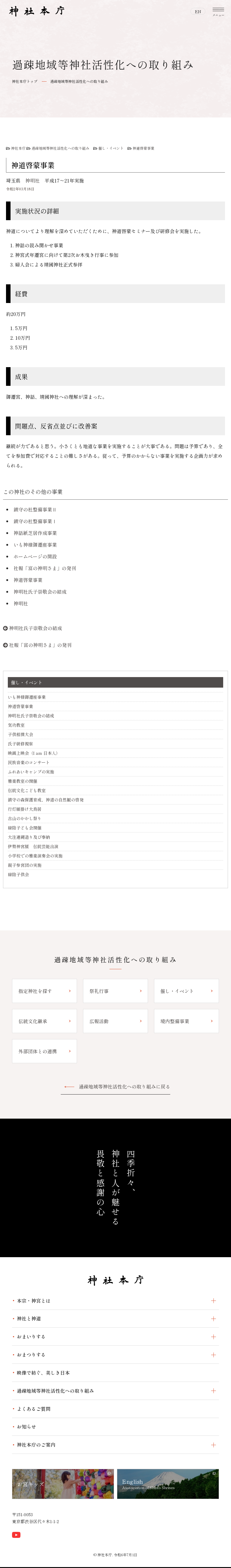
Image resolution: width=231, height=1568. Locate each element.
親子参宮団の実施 (25, 865)
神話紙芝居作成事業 (35, 532)
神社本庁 (18, 148)
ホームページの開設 (35, 556)
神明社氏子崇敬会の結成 (40, 591)
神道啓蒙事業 (143, 148)
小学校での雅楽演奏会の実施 (35, 856)
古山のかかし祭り (25, 818)
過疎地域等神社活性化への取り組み (79, 81)
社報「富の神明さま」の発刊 (45, 568)
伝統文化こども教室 (27, 790)
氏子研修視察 (20, 744)
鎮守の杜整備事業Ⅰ (35, 521)
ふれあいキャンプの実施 (31, 772)
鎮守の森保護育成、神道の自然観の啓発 (46, 800)
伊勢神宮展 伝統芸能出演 (33, 846)
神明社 (32, 180)
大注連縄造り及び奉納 (29, 837)
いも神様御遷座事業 (35, 544)
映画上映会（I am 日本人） (34, 753)
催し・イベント (111, 148)
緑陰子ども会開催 (25, 828)
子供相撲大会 (20, 734)
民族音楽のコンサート (29, 762)
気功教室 (16, 725)
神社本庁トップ (24, 81)
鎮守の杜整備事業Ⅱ (35, 509)
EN (198, 11)
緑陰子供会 (18, 874)
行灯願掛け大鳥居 (25, 809)
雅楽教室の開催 (22, 781)
